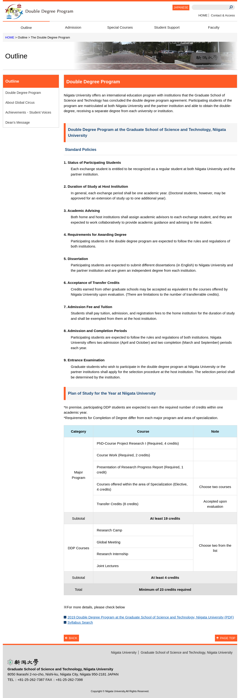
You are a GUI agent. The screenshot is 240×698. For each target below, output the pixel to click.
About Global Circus (20, 102)
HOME (202, 15)
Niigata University (123, 652)
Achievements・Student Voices (28, 112)
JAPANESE (181, 7)
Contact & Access (223, 15)
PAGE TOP (227, 638)
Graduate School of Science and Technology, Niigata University (186, 652)
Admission (73, 27)
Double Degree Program (23, 93)
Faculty (213, 27)
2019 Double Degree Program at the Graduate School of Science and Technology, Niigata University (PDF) (151, 617)
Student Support (167, 27)
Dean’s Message (17, 122)
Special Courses (120, 27)
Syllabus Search (80, 622)
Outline (26, 28)
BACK (73, 638)
